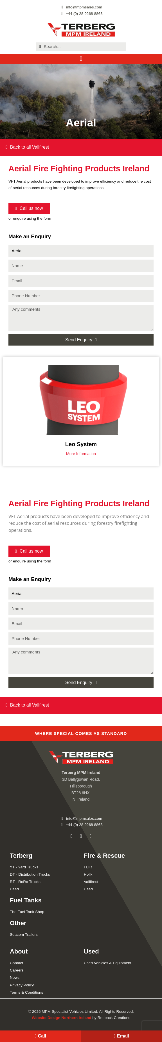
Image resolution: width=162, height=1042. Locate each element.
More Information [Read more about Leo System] (81, 453)
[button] (81, 58)
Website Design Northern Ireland (61, 1018)
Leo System (81, 444)
